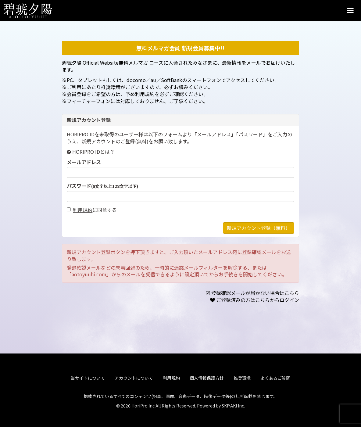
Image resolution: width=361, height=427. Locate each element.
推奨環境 (242, 377)
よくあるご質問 (275, 377)
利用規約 (82, 210)
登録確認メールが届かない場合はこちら (255, 292)
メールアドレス (84, 162)
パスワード (102, 185)
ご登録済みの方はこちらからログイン (257, 299)
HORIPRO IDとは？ (93, 151)
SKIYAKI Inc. (233, 404)
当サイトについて (88, 377)
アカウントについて (134, 377)
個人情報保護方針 (207, 377)
